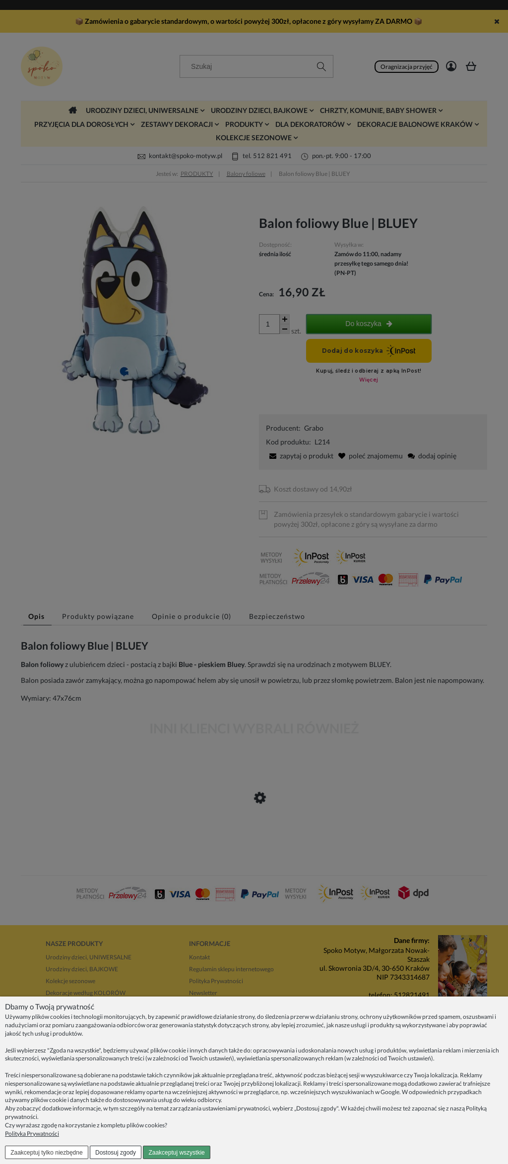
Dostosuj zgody (115, 1152)
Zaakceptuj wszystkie (176, 1152)
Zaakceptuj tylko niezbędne (46, 1152)
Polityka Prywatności (32, 1133)
